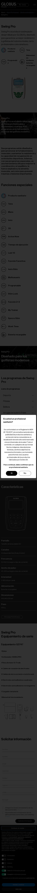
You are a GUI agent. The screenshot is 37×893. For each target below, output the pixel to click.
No (25, 473)
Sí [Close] (11, 473)
